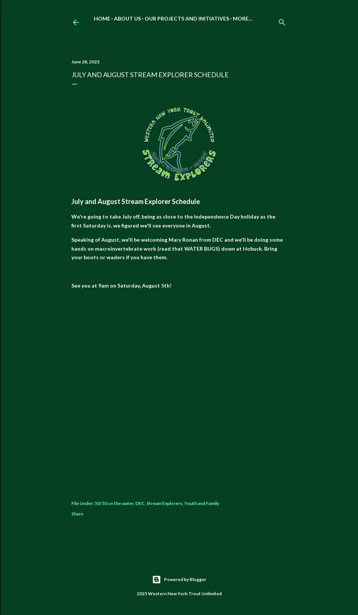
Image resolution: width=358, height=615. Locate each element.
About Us (127, 18)
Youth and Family (201, 503)
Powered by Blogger (179, 579)
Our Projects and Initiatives (187, 18)
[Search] (282, 20)
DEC (140, 503)
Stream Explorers (164, 503)
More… (243, 18)
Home (102, 18)
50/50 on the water (114, 503)
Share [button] (77, 514)
